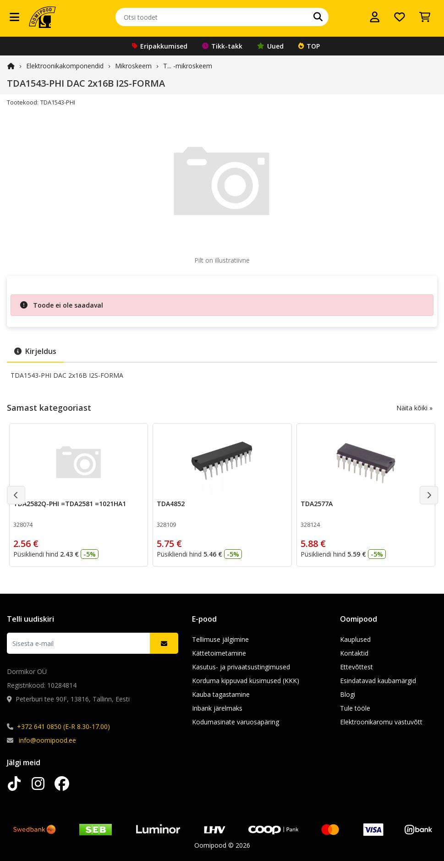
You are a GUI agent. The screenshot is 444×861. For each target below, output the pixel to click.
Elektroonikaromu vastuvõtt (381, 722)
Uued (270, 46)
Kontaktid (354, 653)
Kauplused (355, 639)
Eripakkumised (159, 46)
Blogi (347, 694)
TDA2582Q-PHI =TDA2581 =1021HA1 (69, 503)
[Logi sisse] (374, 17)
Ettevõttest (356, 666)
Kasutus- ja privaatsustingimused (241, 666)
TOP (309, 46)
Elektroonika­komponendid (65, 65)
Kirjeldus (35, 351)
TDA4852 (171, 503)
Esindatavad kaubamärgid (378, 680)
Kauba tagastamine (221, 694)
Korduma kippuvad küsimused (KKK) (245, 680)
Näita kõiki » (414, 407)
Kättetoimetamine (219, 653)
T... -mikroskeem (187, 65)
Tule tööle (355, 708)
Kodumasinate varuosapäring (235, 722)
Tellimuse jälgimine (220, 639)
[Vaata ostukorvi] (424, 17)
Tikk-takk (222, 46)
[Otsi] (318, 17)
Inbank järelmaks (217, 708)
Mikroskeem (133, 65)
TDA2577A (317, 503)
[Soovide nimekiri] (399, 17)
